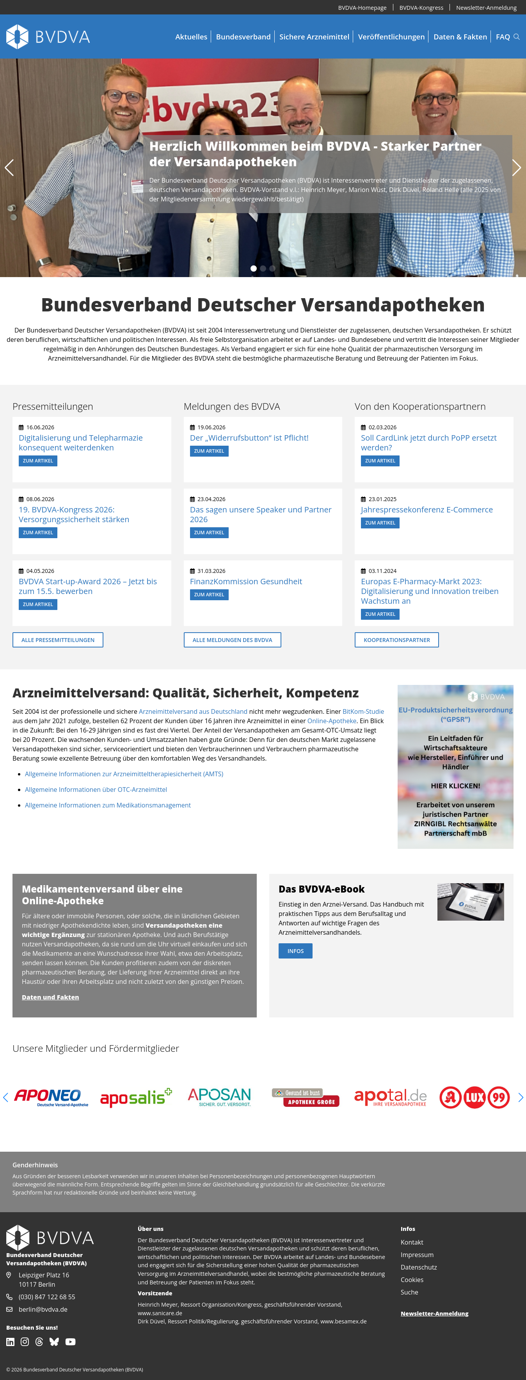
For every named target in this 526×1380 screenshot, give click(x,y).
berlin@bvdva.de (43, 1309)
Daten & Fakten (460, 36)
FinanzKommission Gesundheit (246, 581)
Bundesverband (243, 36)
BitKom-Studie (363, 711)
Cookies (412, 1279)
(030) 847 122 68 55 (47, 1297)
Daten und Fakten (50, 997)
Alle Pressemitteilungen (57, 640)
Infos (296, 951)
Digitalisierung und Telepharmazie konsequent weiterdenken (81, 442)
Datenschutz (419, 1267)
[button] (9, 167)
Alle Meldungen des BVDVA (232, 640)
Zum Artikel (38, 460)
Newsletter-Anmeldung (486, 7)
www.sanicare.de (160, 1313)
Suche (409, 1292)
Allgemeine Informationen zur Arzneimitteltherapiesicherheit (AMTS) (124, 774)
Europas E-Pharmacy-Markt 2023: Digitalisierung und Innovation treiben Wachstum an (430, 591)
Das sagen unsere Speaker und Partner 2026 (261, 514)
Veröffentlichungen (391, 36)
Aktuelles (191, 36)
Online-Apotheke (332, 721)
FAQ (503, 36)
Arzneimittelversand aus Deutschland (193, 711)
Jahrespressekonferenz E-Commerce (427, 509)
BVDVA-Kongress (421, 7)
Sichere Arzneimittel (314, 36)
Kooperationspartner (397, 640)
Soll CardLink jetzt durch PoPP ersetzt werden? (429, 442)
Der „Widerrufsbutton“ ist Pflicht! (249, 437)
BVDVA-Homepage (362, 7)
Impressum (417, 1254)
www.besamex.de (343, 1321)
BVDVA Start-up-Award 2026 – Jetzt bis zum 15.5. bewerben (88, 586)
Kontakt (412, 1242)
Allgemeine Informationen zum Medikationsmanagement (108, 805)
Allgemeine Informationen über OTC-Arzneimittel (96, 789)
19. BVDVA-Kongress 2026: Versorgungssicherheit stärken (74, 514)
